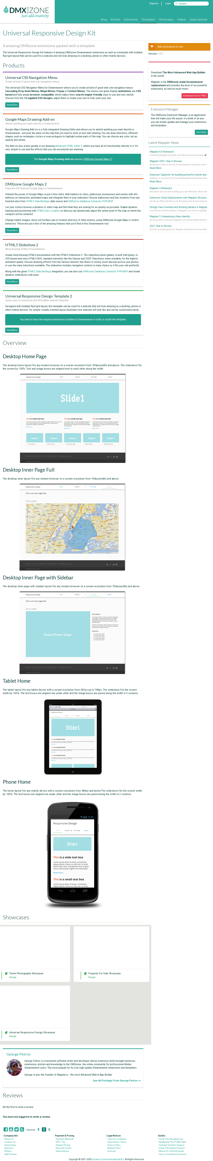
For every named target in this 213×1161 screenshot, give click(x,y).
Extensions (131, 19)
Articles (115, 19)
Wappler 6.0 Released (161, 151)
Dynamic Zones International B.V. (108, 1159)
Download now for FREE (194, 95)
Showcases (166, 19)
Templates (148, 19)
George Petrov (19, 1054)
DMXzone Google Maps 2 (97, 159)
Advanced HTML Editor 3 (68, 145)
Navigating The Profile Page (172, 1141)
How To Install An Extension (172, 1154)
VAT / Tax (60, 1141)
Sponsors (8, 1148)
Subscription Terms (116, 1141)
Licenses (111, 1151)
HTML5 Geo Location (48, 210)
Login (168, 3)
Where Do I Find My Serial (171, 1151)
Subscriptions (198, 19)
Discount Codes (63, 1148)
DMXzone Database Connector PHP (87, 201)
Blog (104, 19)
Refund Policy (114, 1148)
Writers (8, 1151)
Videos (181, 19)
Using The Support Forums (172, 1148)
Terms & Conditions (117, 1139)
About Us (9, 1139)
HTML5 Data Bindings (38, 201)
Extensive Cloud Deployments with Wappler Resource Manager (179, 197)
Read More (12, 105)
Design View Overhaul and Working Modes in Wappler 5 (179, 207)
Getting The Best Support (171, 1145)
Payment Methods (65, 1139)
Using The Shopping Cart (171, 1139)
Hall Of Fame (10, 1154)
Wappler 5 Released (161, 188)
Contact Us (9, 1141)
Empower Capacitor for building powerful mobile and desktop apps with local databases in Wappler (179, 174)
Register (153, 3)
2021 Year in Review (161, 226)
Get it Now (201, 132)
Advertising (10, 1145)
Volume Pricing (63, 1145)
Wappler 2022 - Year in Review (166, 161)
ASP (110, 201)
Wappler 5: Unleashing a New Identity (170, 216)
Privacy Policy (114, 1145)
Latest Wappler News (163, 142)
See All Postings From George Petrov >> (117, 1080)
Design (12, 977)
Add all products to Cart (165, 46)
